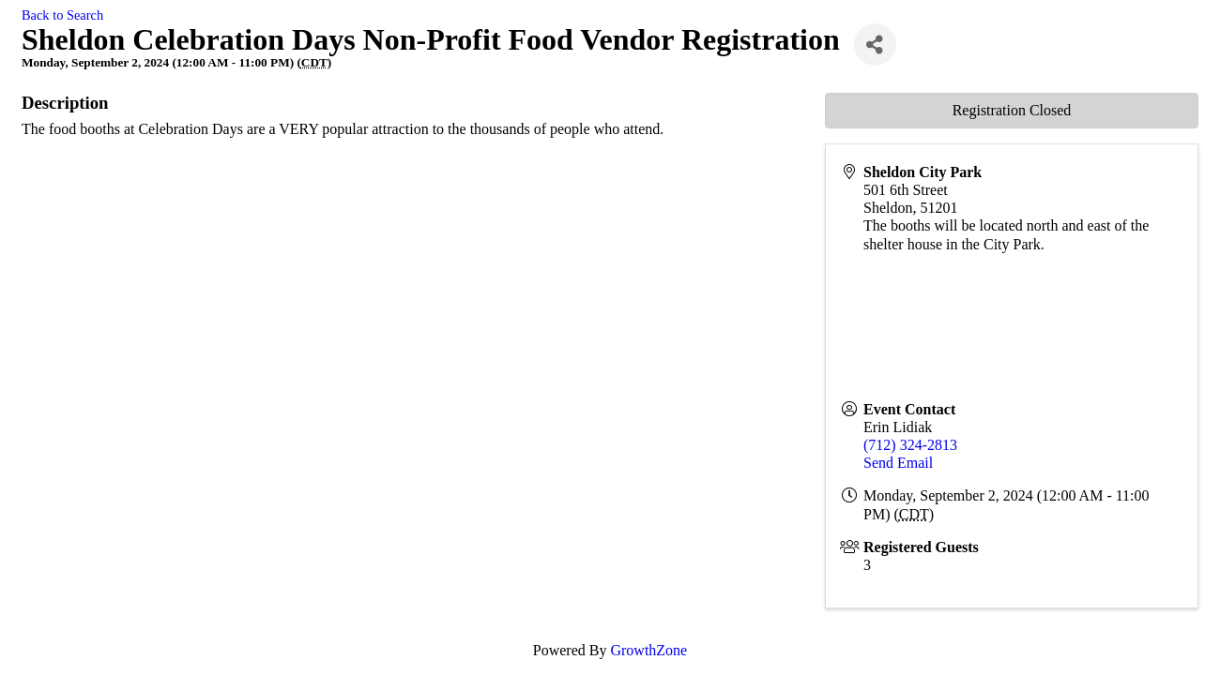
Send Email (898, 463)
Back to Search (62, 15)
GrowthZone (648, 650)
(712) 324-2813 (910, 445)
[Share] (875, 44)
